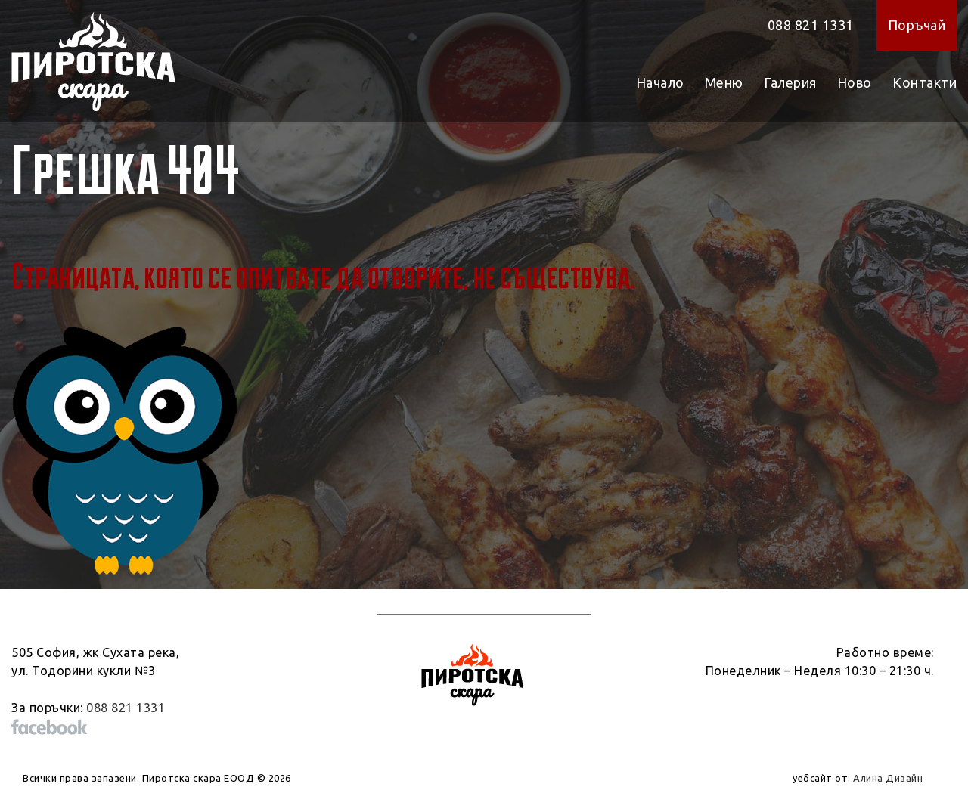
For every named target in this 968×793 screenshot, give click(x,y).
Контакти (924, 82)
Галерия (790, 82)
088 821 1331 (811, 25)
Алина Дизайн (888, 778)
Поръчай (917, 25)
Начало (660, 82)
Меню (724, 82)
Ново (854, 82)
